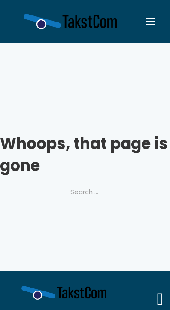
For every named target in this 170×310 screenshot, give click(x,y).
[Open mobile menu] (150, 21)
